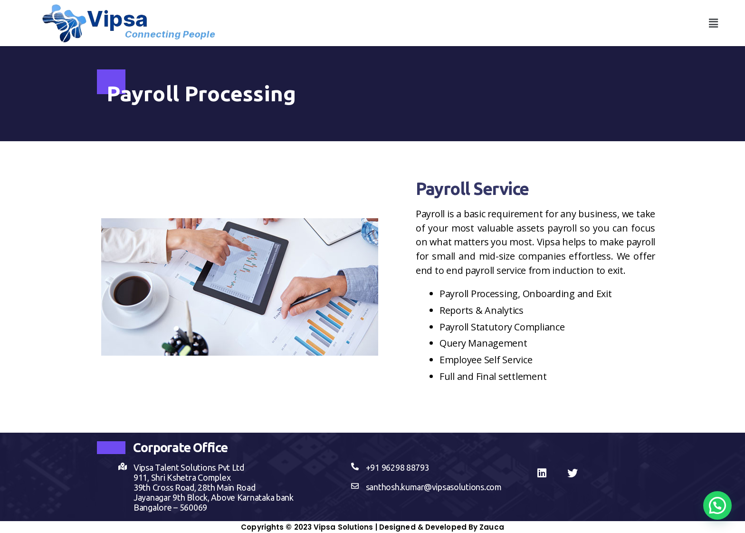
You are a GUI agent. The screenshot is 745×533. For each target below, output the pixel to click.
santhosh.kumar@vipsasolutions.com (434, 487)
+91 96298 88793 (398, 467)
